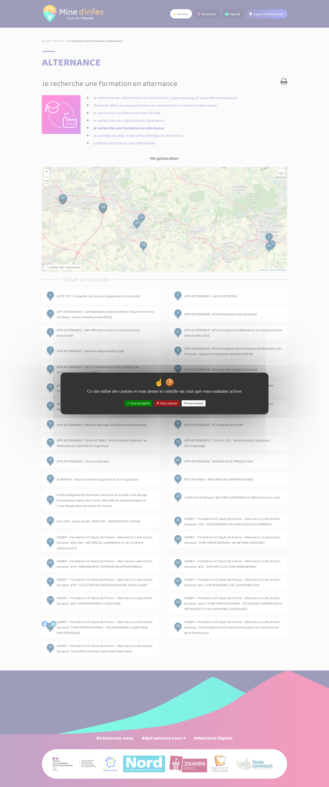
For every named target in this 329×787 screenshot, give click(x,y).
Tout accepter (138, 403)
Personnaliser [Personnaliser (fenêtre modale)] (194, 403)
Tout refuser (167, 403)
